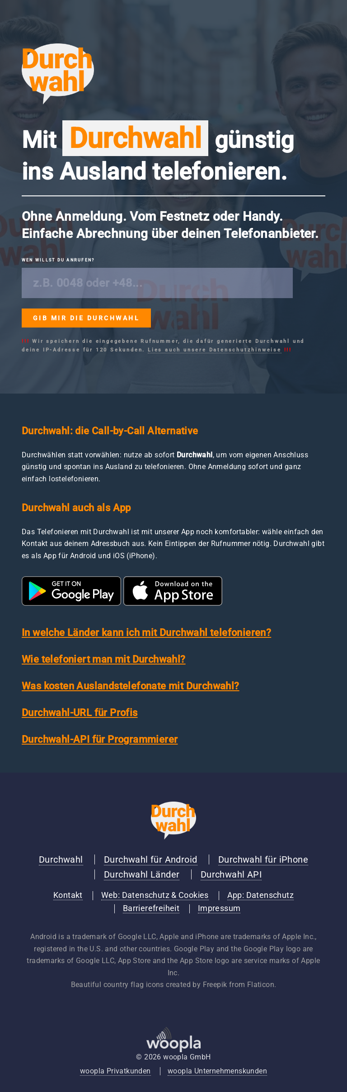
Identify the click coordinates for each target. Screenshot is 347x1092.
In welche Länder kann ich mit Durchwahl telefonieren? (146, 632)
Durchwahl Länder (141, 874)
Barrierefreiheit (151, 908)
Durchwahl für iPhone (263, 859)
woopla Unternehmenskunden (217, 1071)
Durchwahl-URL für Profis (80, 712)
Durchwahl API (231, 874)
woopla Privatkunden (115, 1071)
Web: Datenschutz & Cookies (155, 895)
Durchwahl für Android (150, 859)
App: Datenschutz (260, 895)
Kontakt (68, 895)
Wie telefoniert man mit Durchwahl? (104, 659)
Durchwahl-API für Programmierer (100, 739)
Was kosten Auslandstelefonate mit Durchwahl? (130, 686)
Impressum (219, 908)
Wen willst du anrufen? (58, 260)
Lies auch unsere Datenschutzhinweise (214, 350)
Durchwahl (61, 859)
